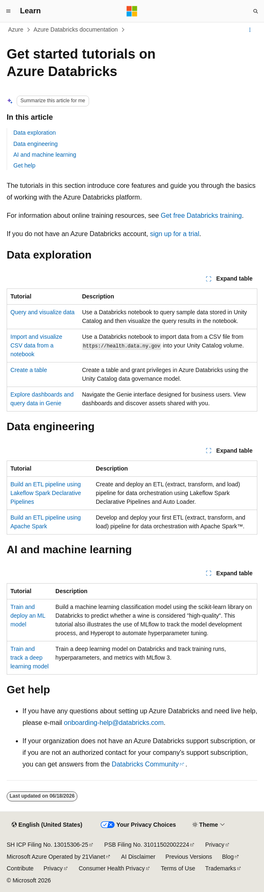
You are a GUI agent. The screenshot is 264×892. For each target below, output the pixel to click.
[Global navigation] (8, 11)
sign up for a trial (174, 233)
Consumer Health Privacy (112, 868)
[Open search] (255, 11)
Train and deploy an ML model (27, 616)
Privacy (214, 844)
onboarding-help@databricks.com (114, 722)
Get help (24, 165)
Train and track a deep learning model (29, 658)
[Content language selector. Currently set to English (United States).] (47, 825)
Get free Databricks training (201, 215)
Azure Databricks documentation (76, 29)
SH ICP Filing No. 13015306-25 (47, 844)
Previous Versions (188, 856)
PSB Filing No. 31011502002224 (146, 844)
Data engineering (35, 143)
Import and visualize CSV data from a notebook (36, 345)
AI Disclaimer (138, 856)
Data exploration (34, 132)
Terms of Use (178, 868)
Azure (16, 29)
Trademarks (220, 868)
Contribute (20, 868)
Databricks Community (145, 764)
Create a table (28, 370)
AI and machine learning (44, 154)
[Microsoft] (132, 11)
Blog (228, 856)
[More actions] (250, 30)
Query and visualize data (42, 312)
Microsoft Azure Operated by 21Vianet (56, 856)
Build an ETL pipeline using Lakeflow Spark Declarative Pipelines (45, 493)
